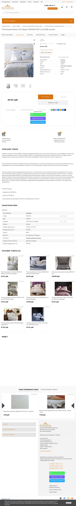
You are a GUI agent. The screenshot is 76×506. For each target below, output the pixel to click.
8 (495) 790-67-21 (49, 5)
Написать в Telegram (38, 122)
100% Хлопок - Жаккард (66, 65)
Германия (62, 61)
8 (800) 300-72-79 (56, 466)
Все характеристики (64, 57)
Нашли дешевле (10, 110)
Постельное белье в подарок (33, 238)
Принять (69, 502)
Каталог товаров (38, 20)
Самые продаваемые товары (29, 390)
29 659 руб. (38, 303)
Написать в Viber (38, 119)
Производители (6, 1)
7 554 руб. (30, 415)
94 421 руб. (12, 277)
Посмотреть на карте (45, 451)
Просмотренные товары (49, 390)
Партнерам (23, 1)
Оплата (30, 1)
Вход (63, 1)
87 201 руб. (12, 328)
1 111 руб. (54, 415)
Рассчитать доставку (26, 110)
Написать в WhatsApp (38, 115)
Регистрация (69, 1)
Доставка (36, 1)
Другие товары (63, 216)
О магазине (15, 1)
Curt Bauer (62, 59)
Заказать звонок (52, 8)
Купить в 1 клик (53, 103)
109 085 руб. (63, 277)
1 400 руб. (6, 415)
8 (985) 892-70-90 (56, 469)
